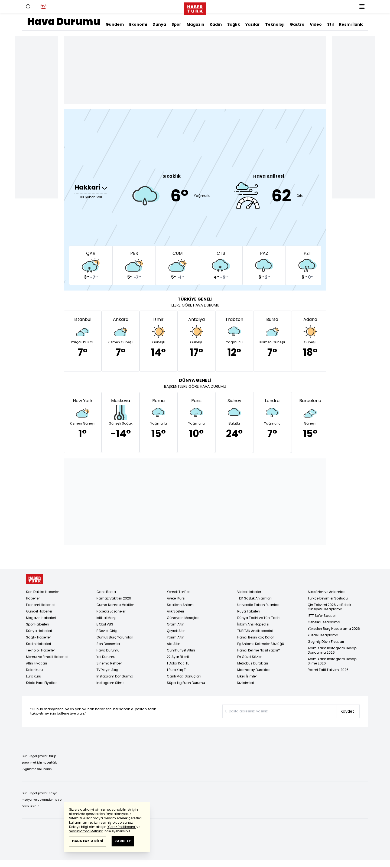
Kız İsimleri (245, 682)
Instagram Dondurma (114, 676)
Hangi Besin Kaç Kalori (255, 637)
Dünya (159, 24)
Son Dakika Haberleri (43, 591)
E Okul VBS (104, 624)
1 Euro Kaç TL (177, 669)
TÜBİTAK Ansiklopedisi (255, 630)
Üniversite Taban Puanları (258, 604)
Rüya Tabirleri (248, 611)
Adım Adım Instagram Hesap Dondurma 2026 (332, 650)
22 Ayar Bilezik (178, 656)
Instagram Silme (110, 682)
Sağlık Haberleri (38, 637)
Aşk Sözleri (175, 611)
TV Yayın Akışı (107, 669)
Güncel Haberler (39, 611)
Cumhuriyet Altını (181, 650)
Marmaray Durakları (253, 669)
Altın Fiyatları (36, 663)
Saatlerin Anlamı (180, 604)
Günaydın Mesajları (183, 617)
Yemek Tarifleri (178, 591)
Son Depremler (108, 643)
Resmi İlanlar (352, 24)
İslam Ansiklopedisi (253, 624)
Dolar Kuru (34, 669)
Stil (330, 24)
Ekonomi (138, 24)
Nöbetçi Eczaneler (110, 611)
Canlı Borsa (106, 591)
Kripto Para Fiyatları (41, 682)
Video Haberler (249, 591)
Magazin (195, 24)
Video (316, 24)
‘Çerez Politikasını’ (121, 826)
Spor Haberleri (37, 624)
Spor (176, 24)
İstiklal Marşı (106, 617)
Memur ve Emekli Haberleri (47, 656)
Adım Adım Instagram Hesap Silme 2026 (332, 661)
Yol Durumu (105, 656)
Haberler (33, 598)
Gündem (115, 24)
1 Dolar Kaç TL (178, 663)
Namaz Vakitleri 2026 (113, 598)
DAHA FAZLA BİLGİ (87, 841)
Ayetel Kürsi (176, 598)
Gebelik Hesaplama (324, 622)
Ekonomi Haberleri (40, 604)
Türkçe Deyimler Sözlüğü (328, 598)
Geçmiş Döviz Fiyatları (326, 641)
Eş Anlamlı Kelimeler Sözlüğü (260, 643)
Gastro (297, 24)
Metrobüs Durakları (252, 663)
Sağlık (233, 24)
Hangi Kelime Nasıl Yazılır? (258, 650)
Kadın (216, 24)
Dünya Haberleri (39, 630)
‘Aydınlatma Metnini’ (86, 831)
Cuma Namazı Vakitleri (115, 604)
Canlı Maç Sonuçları (184, 676)
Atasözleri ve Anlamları (326, 591)
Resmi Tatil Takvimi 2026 (328, 669)
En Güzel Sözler (249, 656)
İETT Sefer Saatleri (322, 615)
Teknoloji (274, 24)
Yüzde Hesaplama (323, 635)
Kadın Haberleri (38, 643)
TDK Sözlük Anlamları (254, 598)
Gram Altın (175, 624)
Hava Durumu (107, 650)
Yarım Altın (175, 637)
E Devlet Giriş (106, 630)
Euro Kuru (33, 676)
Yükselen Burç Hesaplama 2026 (334, 628)
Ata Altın (173, 643)
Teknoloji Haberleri (41, 650)
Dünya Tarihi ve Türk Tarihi (258, 617)
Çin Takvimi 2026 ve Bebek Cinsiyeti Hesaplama (329, 606)
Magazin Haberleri (41, 617)
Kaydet (347, 711)
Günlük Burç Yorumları (114, 637)
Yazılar (252, 24)
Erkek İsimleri (247, 676)
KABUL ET (123, 841)
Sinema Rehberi (109, 663)
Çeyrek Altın (176, 630)
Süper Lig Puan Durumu (186, 682)
